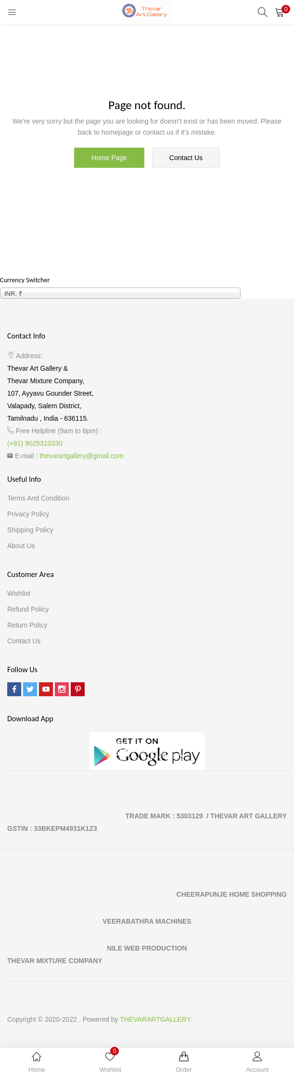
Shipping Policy (30, 530)
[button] (279, 12)
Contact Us (23, 641)
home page (109, 158)
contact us (186, 158)
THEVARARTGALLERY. (156, 1019)
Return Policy (27, 625)
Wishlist (18, 593)
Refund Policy (28, 609)
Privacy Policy (28, 514)
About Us (21, 546)
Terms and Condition (38, 498)
